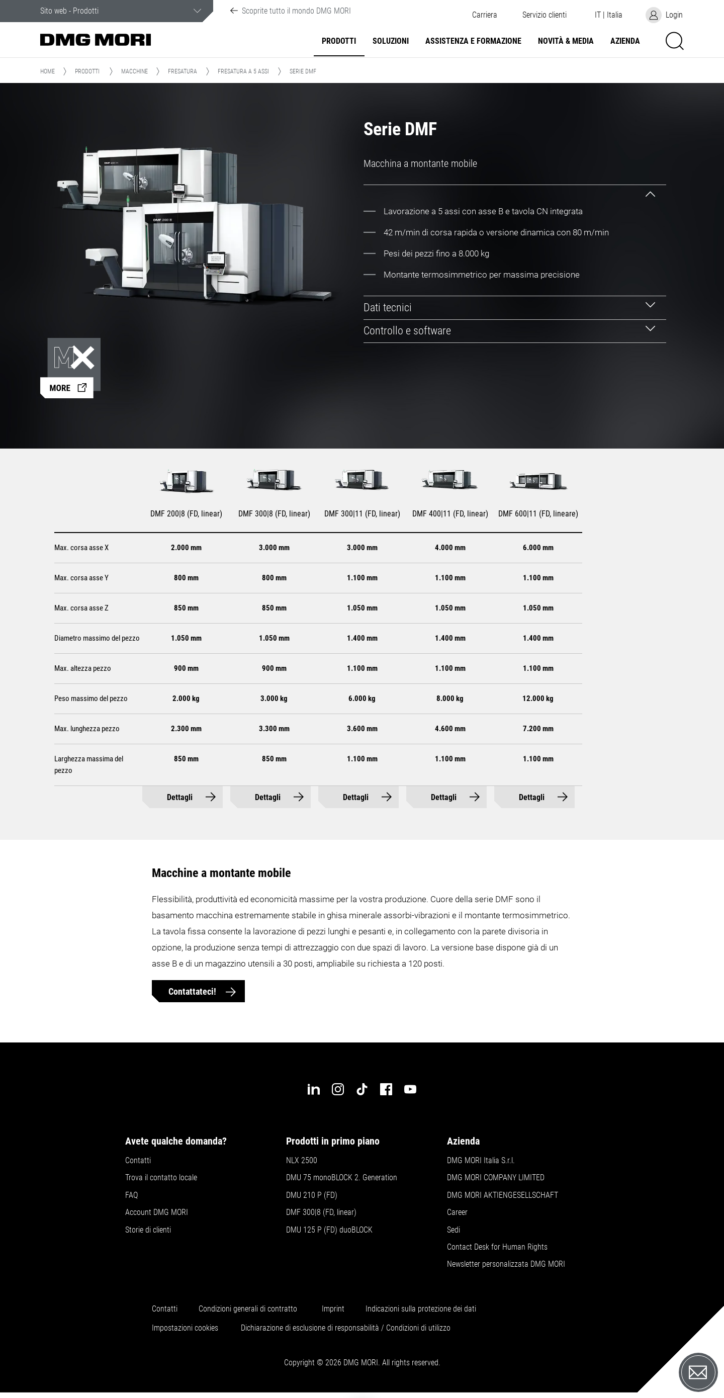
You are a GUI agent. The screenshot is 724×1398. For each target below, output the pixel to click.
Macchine (134, 71)
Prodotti (339, 41)
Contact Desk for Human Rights (497, 1247)
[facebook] (386, 1089)
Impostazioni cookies (185, 1328)
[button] (544, 15)
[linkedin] (314, 1089)
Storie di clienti (148, 1230)
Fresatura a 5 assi (243, 71)
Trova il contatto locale (161, 1177)
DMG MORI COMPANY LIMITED (496, 1177)
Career (457, 1212)
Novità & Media (566, 41)
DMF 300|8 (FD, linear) (321, 1212)
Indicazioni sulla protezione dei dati (421, 1309)
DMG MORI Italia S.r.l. (481, 1160)
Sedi (453, 1230)
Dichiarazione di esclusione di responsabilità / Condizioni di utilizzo (345, 1328)
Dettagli (180, 797)
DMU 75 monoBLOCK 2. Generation (341, 1177)
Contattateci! (193, 991)
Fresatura (182, 71)
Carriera (484, 15)
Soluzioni (391, 41)
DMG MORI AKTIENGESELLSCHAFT (502, 1195)
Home (47, 71)
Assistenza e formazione (473, 41)
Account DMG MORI (156, 1212)
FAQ (131, 1195)
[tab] (515, 189)
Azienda (625, 41)
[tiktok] (362, 1089)
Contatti (138, 1160)
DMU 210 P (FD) (311, 1195)
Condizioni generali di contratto (248, 1309)
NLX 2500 (301, 1160)
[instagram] (338, 1089)
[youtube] (410, 1089)
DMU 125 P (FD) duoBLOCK (329, 1230)
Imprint (333, 1309)
